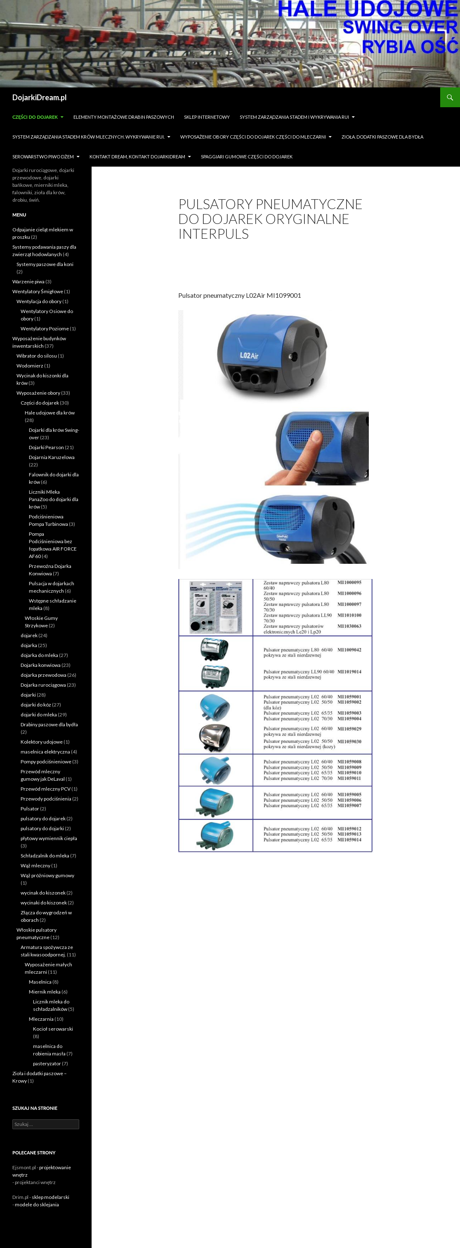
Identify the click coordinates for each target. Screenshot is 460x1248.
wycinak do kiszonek (43, 893)
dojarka (29, 645)
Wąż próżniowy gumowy (47, 875)
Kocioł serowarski (53, 1029)
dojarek (29, 635)
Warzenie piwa (28, 281)
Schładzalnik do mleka (45, 855)
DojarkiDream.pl (39, 97)
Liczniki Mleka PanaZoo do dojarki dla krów (53, 499)
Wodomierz (30, 366)
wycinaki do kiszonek (44, 903)
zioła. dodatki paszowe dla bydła (382, 136)
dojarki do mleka (39, 714)
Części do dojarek (35, 117)
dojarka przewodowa (43, 675)
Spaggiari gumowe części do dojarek (247, 156)
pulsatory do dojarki (42, 828)
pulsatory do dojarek (43, 818)
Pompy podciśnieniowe (46, 761)
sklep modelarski (50, 1197)
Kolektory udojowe (42, 742)
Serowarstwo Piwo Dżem (43, 156)
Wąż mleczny (35, 865)
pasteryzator (47, 1063)
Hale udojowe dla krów (50, 413)
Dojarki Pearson (46, 447)
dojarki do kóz (36, 705)
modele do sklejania (37, 1204)
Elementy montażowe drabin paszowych (123, 117)
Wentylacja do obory (39, 301)
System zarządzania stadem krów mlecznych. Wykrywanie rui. (88, 136)
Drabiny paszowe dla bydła (49, 724)
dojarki (28, 695)
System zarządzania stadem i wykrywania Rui (294, 117)
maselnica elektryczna (45, 752)
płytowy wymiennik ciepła (49, 838)
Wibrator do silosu (37, 356)
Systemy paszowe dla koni (45, 264)
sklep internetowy (207, 117)
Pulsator (30, 808)
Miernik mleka (45, 992)
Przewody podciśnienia (46, 799)
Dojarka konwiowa (41, 665)
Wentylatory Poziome (45, 328)
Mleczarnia (41, 1019)
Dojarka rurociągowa (43, 685)
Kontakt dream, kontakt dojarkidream (137, 156)
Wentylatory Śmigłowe (37, 291)
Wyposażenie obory (38, 393)
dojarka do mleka (39, 655)
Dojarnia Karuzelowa (52, 457)
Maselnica (40, 982)
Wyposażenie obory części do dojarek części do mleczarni (253, 136)
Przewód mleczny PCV (46, 789)
